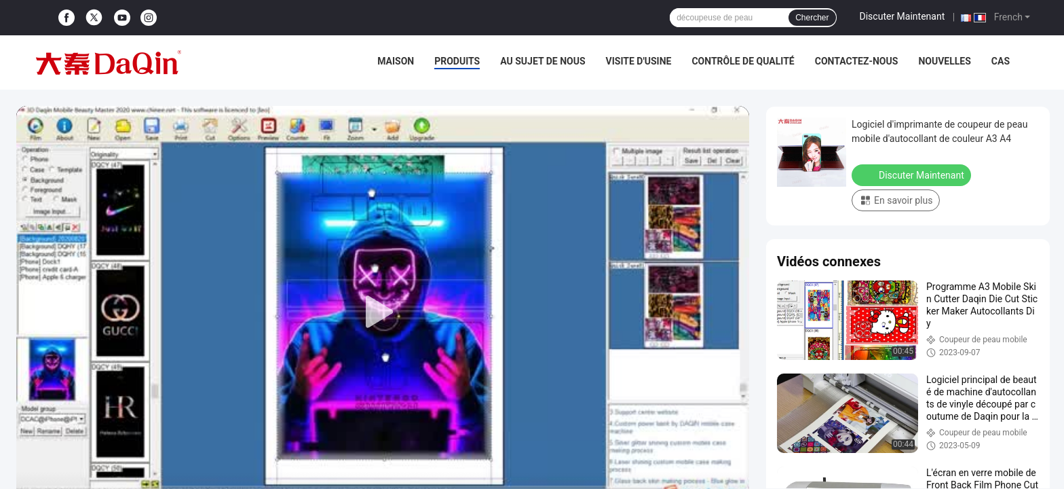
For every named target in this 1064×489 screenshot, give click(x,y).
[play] (383, 312)
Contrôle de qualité (742, 61)
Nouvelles (944, 61)
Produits (457, 61)
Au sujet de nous (542, 61)
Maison (395, 61)
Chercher (812, 17)
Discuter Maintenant (902, 16)
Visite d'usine (639, 61)
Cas (1000, 61)
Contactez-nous (856, 61)
